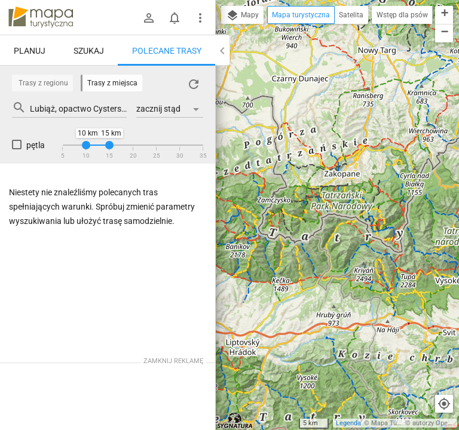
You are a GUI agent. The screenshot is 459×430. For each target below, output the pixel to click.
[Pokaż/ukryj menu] (200, 17)
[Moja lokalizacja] (444, 404)
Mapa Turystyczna (398, 423)
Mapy (242, 15)
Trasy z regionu (43, 83)
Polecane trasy (166, 51)
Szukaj (89, 51)
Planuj (29, 51)
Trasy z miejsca (112, 83)
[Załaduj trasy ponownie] (193, 84)
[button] (444, 15)
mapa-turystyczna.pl (40, 17)
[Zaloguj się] (148, 17)
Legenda (348, 423)
